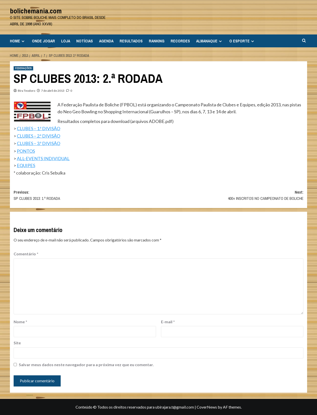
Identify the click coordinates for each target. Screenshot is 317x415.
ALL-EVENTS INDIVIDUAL (43, 158)
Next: (230, 195)
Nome (20, 321)
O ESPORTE (242, 41)
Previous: (86, 195)
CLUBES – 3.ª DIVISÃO (38, 143)
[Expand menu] (23, 41)
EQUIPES (26, 165)
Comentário (26, 253)
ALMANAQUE (209, 41)
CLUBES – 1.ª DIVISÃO (38, 128)
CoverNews (207, 407)
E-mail (168, 321)
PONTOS (26, 151)
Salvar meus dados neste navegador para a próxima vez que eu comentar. (86, 364)
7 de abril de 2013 (52, 90)
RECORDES (180, 41)
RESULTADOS (131, 41)
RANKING (156, 41)
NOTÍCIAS (84, 41)
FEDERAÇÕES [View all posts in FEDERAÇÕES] (23, 68)
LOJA (65, 41)
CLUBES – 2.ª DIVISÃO (38, 136)
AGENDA (106, 41)
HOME (18, 41)
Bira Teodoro (26, 90)
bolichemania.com (36, 11)
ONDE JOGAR (43, 41)
